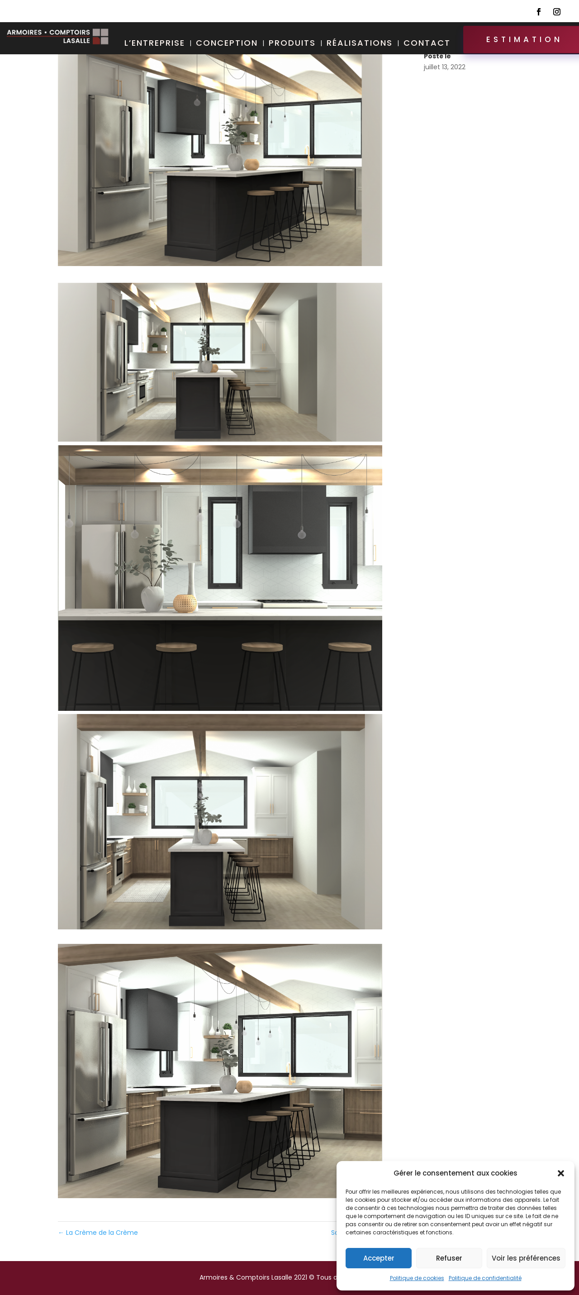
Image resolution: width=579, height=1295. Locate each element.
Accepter (378, 1258)
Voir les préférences (526, 1258)
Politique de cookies (417, 1278)
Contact (427, 44)
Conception (227, 44)
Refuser (449, 1258)
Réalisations (360, 44)
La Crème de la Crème (98, 1232)
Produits (292, 44)
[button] (560, 1173)
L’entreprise (154, 44)
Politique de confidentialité (485, 1278)
